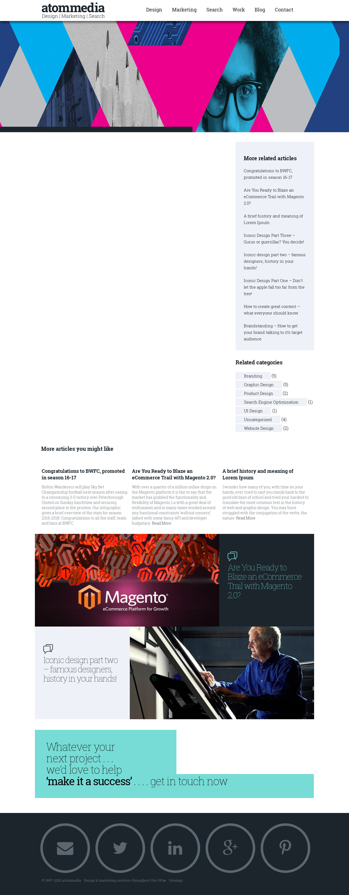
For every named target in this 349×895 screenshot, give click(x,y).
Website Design (259, 428)
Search (214, 9)
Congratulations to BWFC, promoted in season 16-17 (268, 174)
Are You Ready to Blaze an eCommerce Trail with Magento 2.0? (274, 196)
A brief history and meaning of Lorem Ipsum (273, 219)
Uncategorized (258, 419)
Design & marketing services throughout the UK (125, 880)
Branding (253, 376)
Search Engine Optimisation (271, 402)
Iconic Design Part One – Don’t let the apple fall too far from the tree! (274, 287)
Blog (260, 9)
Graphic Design (259, 384)
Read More (161, 523)
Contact (284, 9)
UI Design (253, 410)
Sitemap (176, 880)
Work (239, 9)
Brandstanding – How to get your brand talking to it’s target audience (273, 332)
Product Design (258, 393)
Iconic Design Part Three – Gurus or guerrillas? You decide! (274, 238)
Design (154, 9)
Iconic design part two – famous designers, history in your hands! (275, 261)
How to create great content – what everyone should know (272, 310)
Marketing (184, 9)
